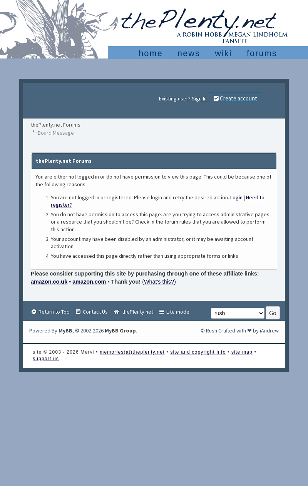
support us (46, 358)
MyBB (65, 330)
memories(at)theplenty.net (132, 352)
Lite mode (173, 311)
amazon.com (89, 282)
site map (242, 352)
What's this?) (160, 282)
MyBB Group (120, 330)
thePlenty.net (133, 311)
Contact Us (91, 311)
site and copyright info (198, 352)
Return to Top (50, 311)
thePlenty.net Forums (55, 124)
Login (236, 197)
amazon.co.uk (49, 282)
